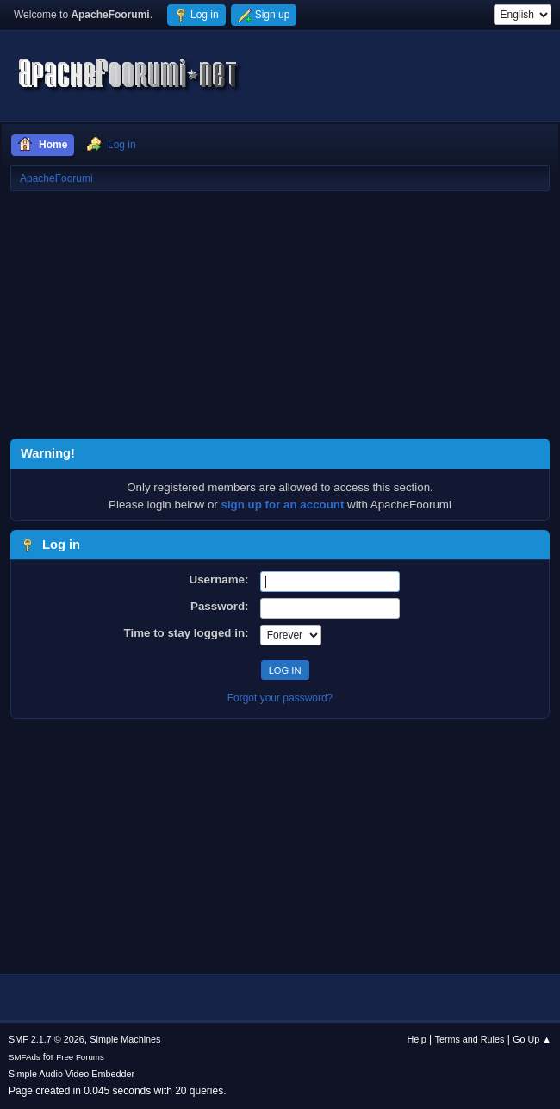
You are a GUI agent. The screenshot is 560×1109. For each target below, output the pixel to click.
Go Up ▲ (532, 1039)
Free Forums (80, 1057)
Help (417, 1039)
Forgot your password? (280, 698)
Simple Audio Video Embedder (71, 1074)
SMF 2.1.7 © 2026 (46, 1039)
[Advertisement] (280, 318)
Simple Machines (125, 1039)
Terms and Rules (470, 1039)
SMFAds (24, 1057)
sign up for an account (283, 504)
